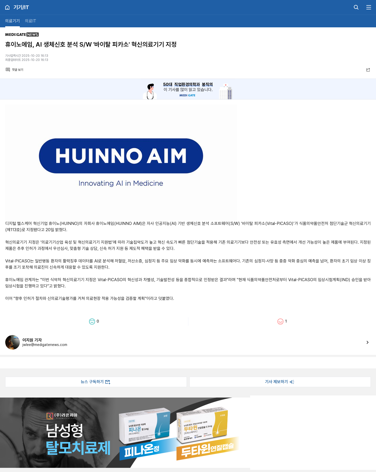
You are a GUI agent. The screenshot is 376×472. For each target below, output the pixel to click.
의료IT (30, 20)
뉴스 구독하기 (96, 382)
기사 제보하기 (280, 382)
